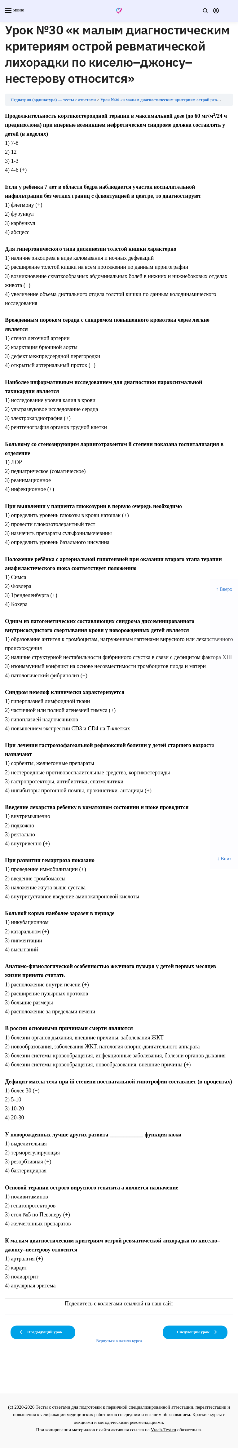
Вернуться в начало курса (119, 1340)
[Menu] (14, 10)
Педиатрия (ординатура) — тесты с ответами (53, 99)
